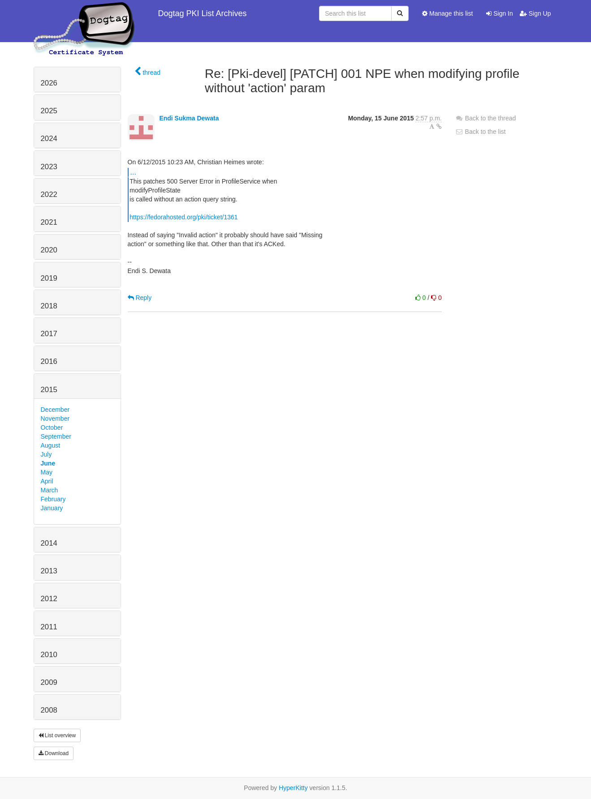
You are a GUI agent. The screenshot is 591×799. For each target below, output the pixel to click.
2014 (49, 543)
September (56, 436)
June (48, 463)
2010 (49, 654)
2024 (49, 138)
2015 (49, 389)
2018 (49, 306)
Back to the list (480, 131)
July (46, 454)
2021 (49, 222)
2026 (49, 83)
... (133, 172)
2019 (49, 278)
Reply (140, 297)
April (47, 481)
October (52, 427)
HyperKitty (293, 787)
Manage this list (447, 13)
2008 (49, 710)
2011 (49, 627)
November (55, 418)
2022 (49, 194)
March (49, 490)
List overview (57, 735)
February (53, 499)
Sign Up (535, 13)
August (50, 445)
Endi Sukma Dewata (189, 118)
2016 (49, 361)
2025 (49, 111)
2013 (49, 571)
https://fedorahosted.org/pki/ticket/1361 (183, 217)
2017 (49, 333)
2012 (49, 598)
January (52, 508)
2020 (49, 250)
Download (54, 753)
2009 (49, 682)
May (46, 472)
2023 (49, 166)
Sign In (499, 13)
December (55, 409)
